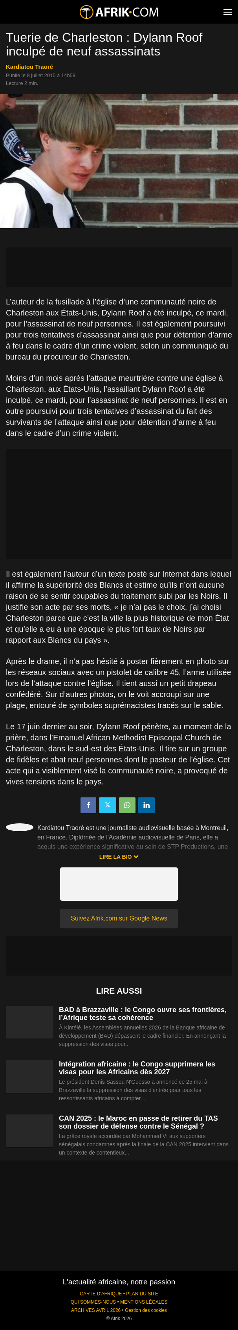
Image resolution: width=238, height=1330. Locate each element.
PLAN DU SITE (142, 1294)
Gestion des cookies (146, 1310)
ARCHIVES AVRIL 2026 (96, 1310)
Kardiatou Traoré (29, 66)
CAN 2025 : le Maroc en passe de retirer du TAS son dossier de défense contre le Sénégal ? (138, 1122)
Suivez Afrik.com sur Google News (119, 918)
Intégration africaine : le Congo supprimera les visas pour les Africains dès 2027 (137, 1068)
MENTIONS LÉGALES (143, 1302)
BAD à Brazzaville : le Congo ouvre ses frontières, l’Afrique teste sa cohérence (143, 1014)
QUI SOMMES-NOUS (93, 1302)
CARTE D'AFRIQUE (101, 1294)
